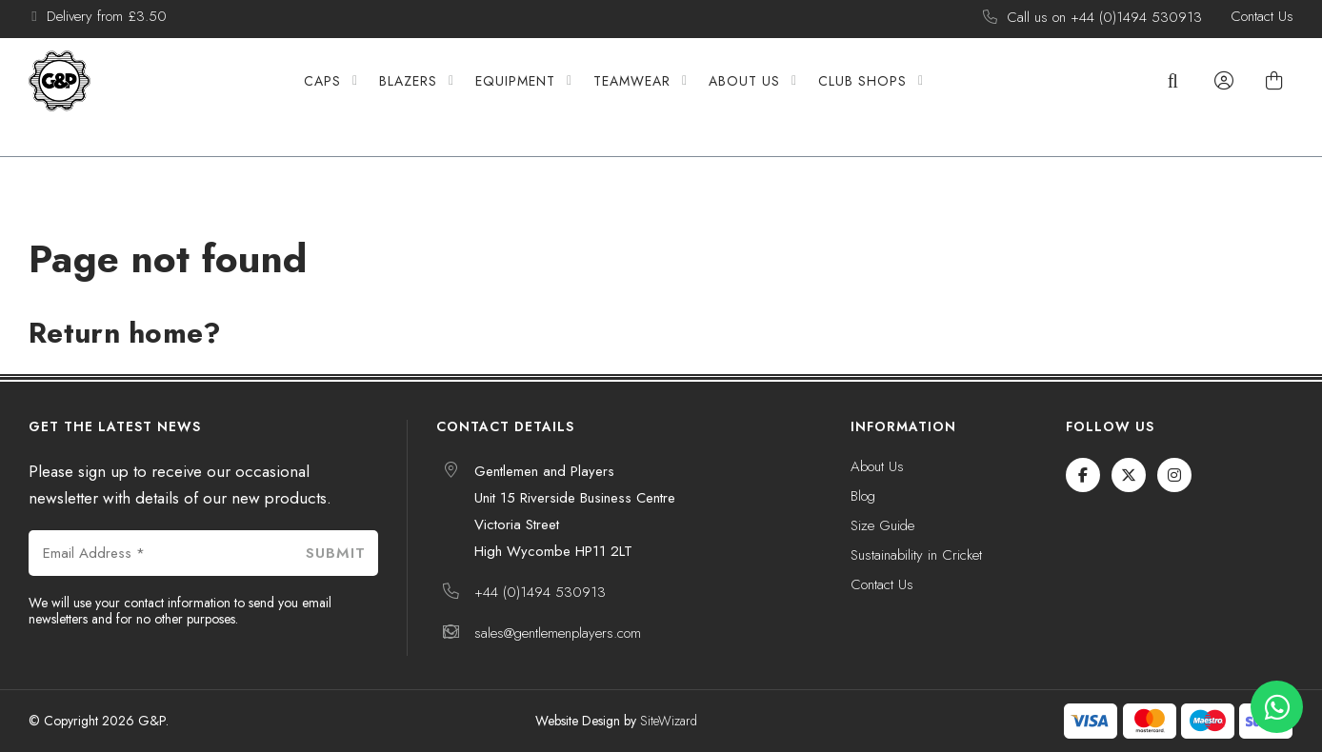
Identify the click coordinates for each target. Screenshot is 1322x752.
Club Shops (892, 97)
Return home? (125, 332)
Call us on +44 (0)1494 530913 (1104, 17)
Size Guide (882, 526)
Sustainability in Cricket (916, 555)
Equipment (545, 97)
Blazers (438, 97)
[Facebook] (1083, 475)
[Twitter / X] (1129, 475)
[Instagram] (1174, 475)
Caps (353, 97)
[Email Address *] (160, 553)
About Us (775, 97)
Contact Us (1262, 17)
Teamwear (662, 97)
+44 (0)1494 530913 (540, 592)
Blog (863, 496)
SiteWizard (668, 720)
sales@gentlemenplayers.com (557, 633)
